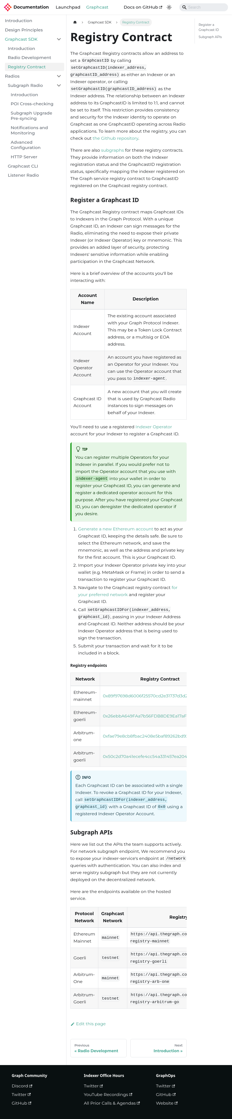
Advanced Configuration (26, 145)
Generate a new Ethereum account (115, 529)
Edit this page (88, 1023)
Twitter (21, 1094)
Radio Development (29, 57)
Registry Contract (27, 66)
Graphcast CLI (23, 166)
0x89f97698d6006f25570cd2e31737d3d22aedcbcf (155, 695)
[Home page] (75, 22)
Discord (22, 1085)
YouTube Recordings (108, 1094)
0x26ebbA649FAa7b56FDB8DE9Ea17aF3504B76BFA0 (160, 716)
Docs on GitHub (143, 7)
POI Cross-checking (32, 103)
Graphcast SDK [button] (21, 39)
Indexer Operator (153, 426)
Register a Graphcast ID (209, 27)
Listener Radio (23, 175)
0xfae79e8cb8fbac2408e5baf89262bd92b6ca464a (156, 736)
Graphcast (97, 7)
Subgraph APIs (210, 37)
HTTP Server (24, 156)
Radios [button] (12, 76)
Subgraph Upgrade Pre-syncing (31, 115)
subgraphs (112, 150)
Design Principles (24, 30)
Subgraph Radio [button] (25, 85)
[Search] (203, 7)
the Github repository (115, 138)
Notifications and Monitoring (29, 130)
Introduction (18, 20)
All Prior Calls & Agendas (112, 1103)
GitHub (21, 1103)
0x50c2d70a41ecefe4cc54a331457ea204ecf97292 (154, 756)
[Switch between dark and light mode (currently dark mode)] (169, 7)
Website (167, 1103)
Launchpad (68, 7)
